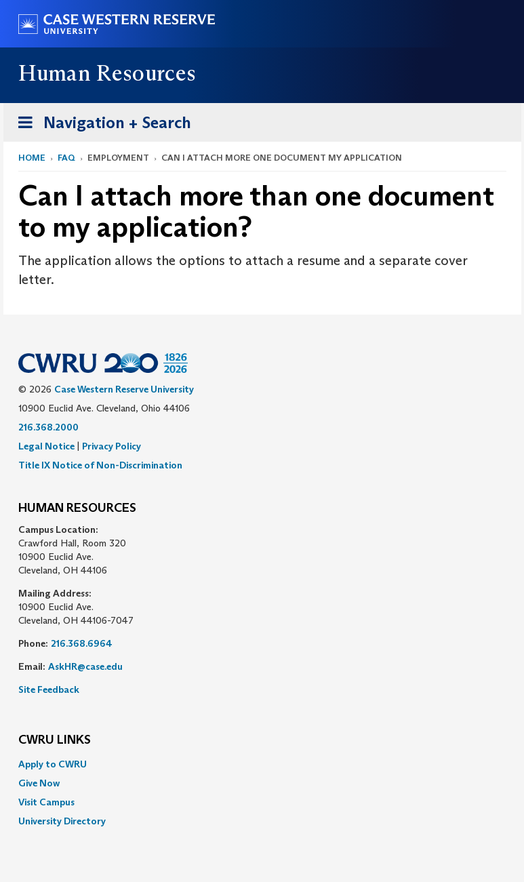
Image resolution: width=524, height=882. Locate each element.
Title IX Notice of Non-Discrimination (100, 465)
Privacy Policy (111, 446)
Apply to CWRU (52, 764)
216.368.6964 (82, 643)
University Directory (62, 821)
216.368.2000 (48, 427)
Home (31, 158)
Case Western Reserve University (124, 389)
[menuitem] (262, 764)
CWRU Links (54, 740)
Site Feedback (48, 689)
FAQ (66, 158)
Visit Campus (46, 802)
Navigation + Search (100, 125)
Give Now (39, 783)
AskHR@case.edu (85, 666)
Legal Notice (46, 446)
